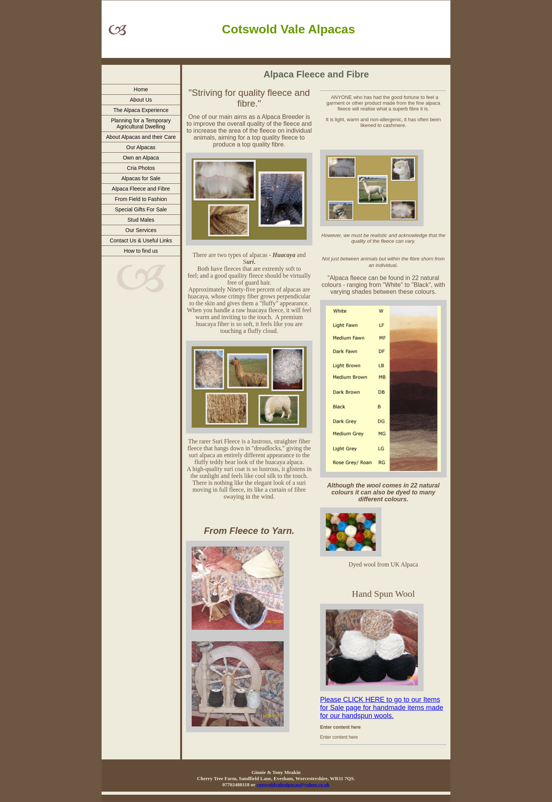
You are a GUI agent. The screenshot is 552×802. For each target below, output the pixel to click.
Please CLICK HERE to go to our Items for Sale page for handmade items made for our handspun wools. (381, 708)
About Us (141, 100)
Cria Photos (141, 168)
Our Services (140, 230)
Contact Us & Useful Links (141, 240)
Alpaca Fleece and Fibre (141, 189)
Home (141, 89)
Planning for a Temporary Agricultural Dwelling (141, 123)
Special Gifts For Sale (141, 209)
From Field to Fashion (141, 199)
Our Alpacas (140, 147)
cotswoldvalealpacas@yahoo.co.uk (293, 784)
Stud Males (140, 220)
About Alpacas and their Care (141, 137)
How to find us (141, 251)
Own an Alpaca (141, 158)
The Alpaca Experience (141, 110)
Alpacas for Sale (141, 178)
